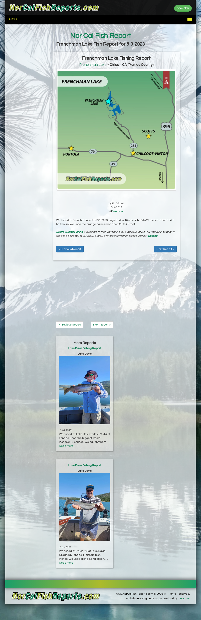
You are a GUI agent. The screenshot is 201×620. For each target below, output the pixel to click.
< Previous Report (70, 249)
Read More (66, 446)
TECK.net (184, 598)
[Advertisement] (29, 111)
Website (117, 211)
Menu (13, 19)
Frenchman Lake (93, 65)
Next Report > (165, 249)
